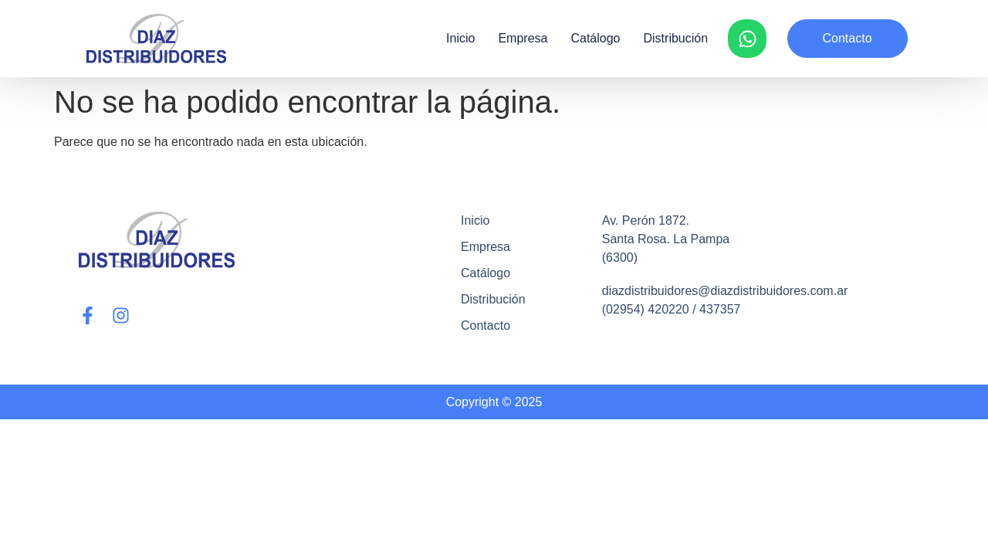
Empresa (522, 38)
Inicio (460, 38)
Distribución (676, 38)
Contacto (485, 325)
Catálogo (595, 38)
